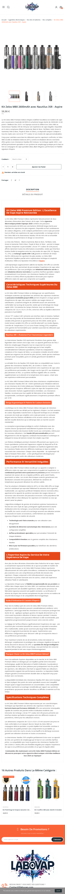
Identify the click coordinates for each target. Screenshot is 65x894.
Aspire (42, 261)
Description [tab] (32, 189)
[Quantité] (8, 166)
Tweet (15, 180)
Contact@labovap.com (21, 887)
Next (60, 57)
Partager (11, 180)
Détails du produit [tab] (32, 194)
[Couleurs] (19, 159)
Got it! (58, 891)
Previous (5, 57)
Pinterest (19, 180)
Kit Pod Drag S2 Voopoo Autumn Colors (17, 810)
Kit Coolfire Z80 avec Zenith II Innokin (48, 810)
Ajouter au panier (39, 167)
